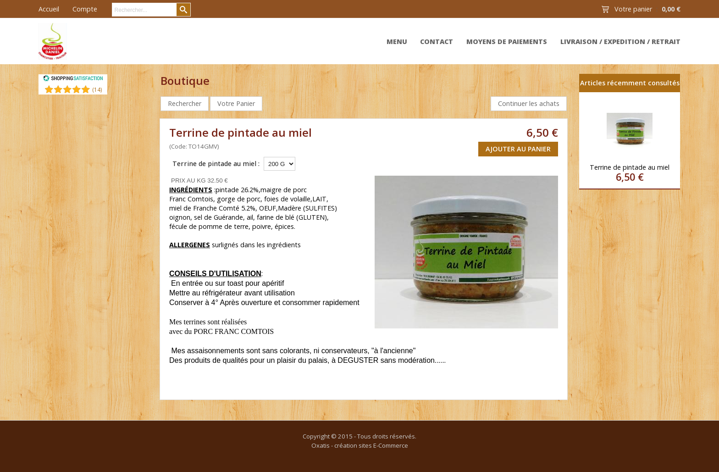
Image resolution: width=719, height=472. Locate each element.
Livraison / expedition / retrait (620, 41)
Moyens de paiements (506, 41)
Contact (436, 41)
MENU (397, 41)
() (97, 90)
